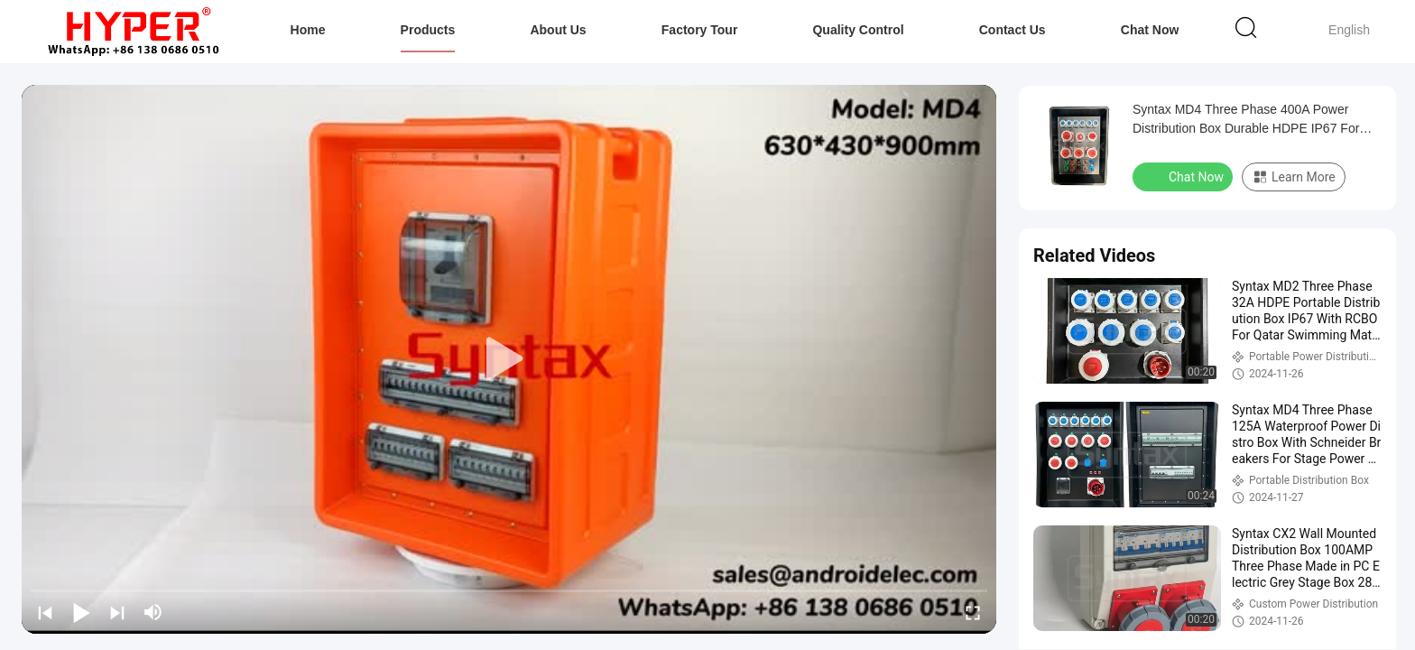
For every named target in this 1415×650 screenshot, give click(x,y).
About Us (558, 30)
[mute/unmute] (153, 612)
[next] (117, 612)
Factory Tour (699, 30)
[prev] (45, 612)
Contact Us (1012, 30)
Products (428, 30)
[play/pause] (81, 612)
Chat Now (1150, 30)
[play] (509, 359)
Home (308, 30)
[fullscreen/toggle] (973, 612)
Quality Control (857, 30)
